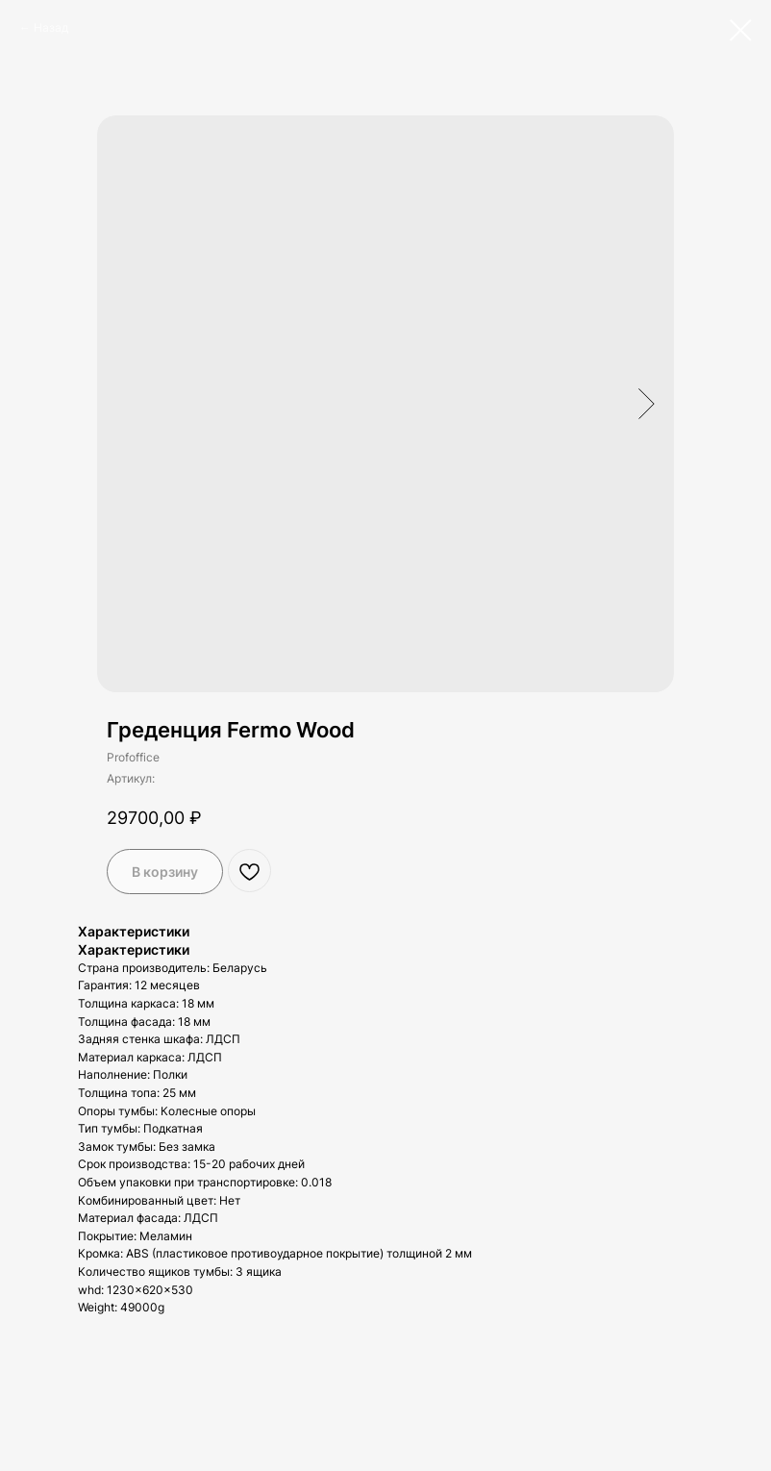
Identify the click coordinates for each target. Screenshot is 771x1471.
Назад (51, 27)
